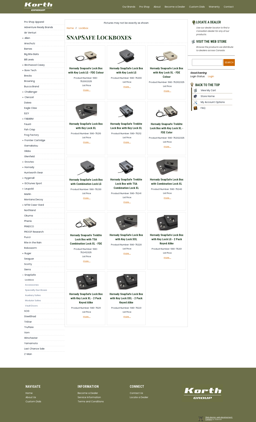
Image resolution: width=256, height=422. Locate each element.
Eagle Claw (30, 108)
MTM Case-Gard (34, 205)
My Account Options (213, 102)
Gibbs (27, 151)
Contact (229, 6)
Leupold (29, 188)
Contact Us (136, 393)
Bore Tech (30, 70)
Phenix (28, 221)
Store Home (208, 96)
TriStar (28, 321)
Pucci (27, 237)
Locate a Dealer (208, 22)
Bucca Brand (31, 86)
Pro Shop (144, 6)
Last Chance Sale (34, 348)
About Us (31, 397)
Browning (29, 81)
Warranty (214, 6)
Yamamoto (31, 343)
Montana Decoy (33, 199)
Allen (27, 38)
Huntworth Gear (33, 172)
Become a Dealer (175, 6)
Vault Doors (31, 305)
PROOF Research (34, 231)
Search (229, 62)
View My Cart (208, 90)
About (157, 6)
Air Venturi (30, 32)
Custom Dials (197, 6)
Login (211, 76)
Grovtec (29, 161)
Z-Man (28, 354)
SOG (26, 311)
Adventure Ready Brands (38, 27)
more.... (86, 90)
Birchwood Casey (35, 65)
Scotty (28, 264)
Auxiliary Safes (33, 295)
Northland (30, 210)
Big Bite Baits (31, 54)
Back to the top (207, 85)
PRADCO (29, 226)
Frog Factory (31, 135)
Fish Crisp (29, 129)
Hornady (29, 167)
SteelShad (30, 316)
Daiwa (27, 102)
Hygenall (29, 178)
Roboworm (30, 248)
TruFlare (29, 327)
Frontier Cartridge (35, 140)
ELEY (26, 113)
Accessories (32, 284)
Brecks (28, 75)
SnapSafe (30, 275)
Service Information (89, 397)
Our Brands (128, 6)
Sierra (27, 269)
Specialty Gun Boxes (36, 290)
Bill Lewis (29, 59)
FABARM (29, 118)
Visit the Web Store (211, 42)
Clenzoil (29, 97)
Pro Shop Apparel (34, 22)
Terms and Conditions (91, 401)
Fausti (27, 124)
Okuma (28, 215)
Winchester (31, 338)
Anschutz (29, 43)
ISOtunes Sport (33, 183)
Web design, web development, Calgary (219, 418)
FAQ (203, 108)
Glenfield (29, 156)
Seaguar (29, 258)
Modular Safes (33, 300)
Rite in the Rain (33, 242)
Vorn (27, 332)
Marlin (27, 194)
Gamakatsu (31, 145)
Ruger (28, 253)
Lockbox (29, 279)
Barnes (28, 48)
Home (70, 28)
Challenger (31, 92)
